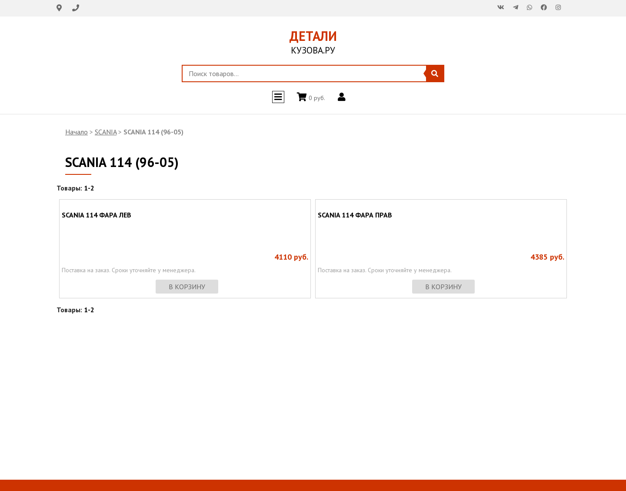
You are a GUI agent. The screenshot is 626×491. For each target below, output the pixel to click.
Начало (76, 131)
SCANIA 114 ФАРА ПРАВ (355, 214)
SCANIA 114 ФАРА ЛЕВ (96, 214)
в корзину (187, 286)
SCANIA (106, 131)
